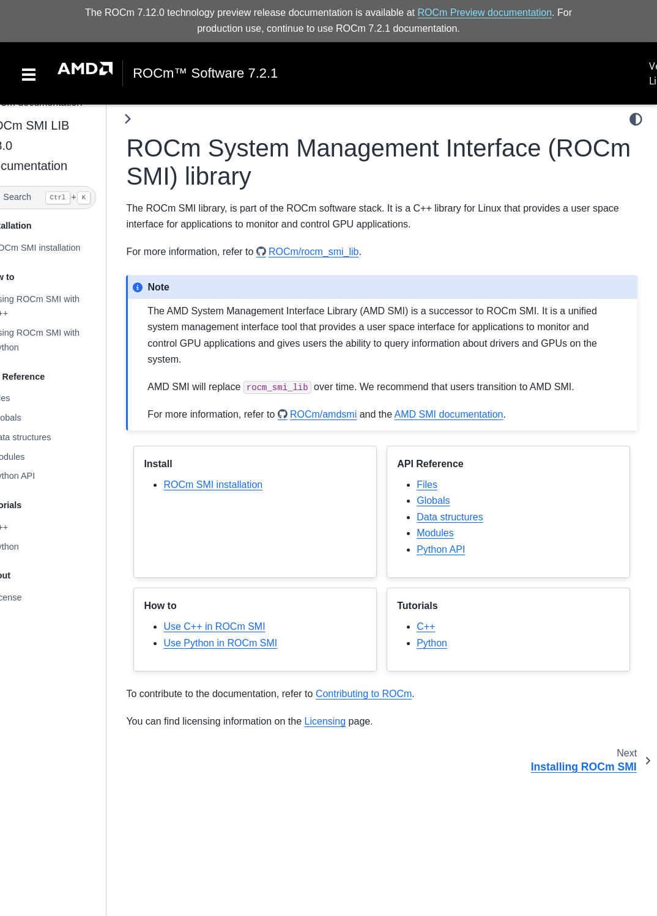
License (31, 597)
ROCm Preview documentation (484, 12)
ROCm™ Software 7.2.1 (205, 73)
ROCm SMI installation (60, 248)
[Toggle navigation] (28, 73)
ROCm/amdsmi (347, 413)
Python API (37, 476)
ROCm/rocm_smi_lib (338, 251)
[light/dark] (636, 119)
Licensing (350, 721)
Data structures (46, 437)
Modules (32, 457)
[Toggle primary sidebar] (152, 119)
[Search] (65, 197)
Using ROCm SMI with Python (60, 340)
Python (29, 547)
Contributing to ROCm (388, 694)
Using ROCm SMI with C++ (60, 306)
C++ (24, 527)
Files (25, 398)
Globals (31, 418)
